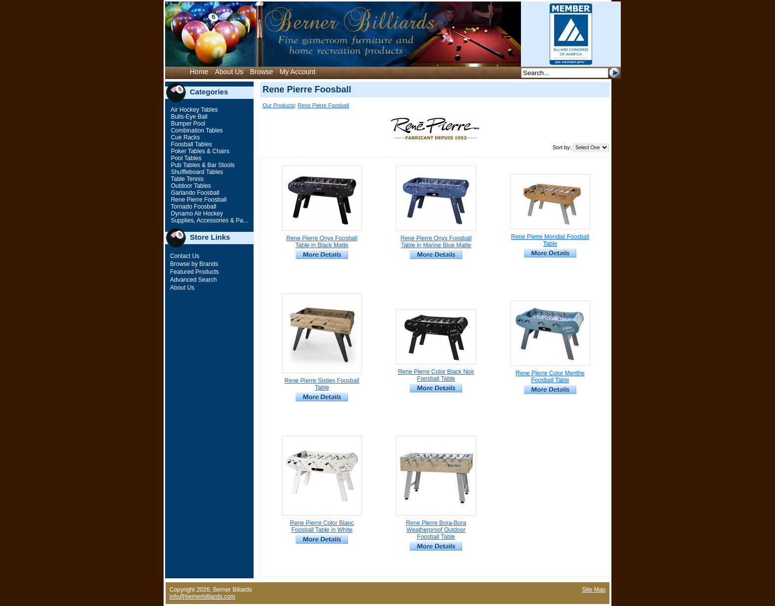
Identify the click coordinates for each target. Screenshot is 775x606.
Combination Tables (196, 130)
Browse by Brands (194, 263)
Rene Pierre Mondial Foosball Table (550, 240)
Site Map (593, 589)
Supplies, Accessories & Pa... (208, 220)
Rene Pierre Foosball (197, 199)
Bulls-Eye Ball (188, 116)
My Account (297, 72)
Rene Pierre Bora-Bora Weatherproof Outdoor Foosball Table (436, 529)
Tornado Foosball (192, 206)
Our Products (278, 105)
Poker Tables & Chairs (199, 151)
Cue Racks (184, 137)
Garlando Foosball (194, 192)
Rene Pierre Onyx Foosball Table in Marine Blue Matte (436, 242)
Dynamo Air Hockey (196, 213)
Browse (261, 72)
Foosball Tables (190, 144)
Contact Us (184, 256)
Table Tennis (186, 178)
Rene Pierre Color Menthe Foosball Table (550, 377)
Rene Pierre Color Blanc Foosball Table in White (322, 526)
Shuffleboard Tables (196, 172)
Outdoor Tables (190, 185)
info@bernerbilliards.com (202, 596)
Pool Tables (185, 158)
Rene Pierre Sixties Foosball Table (322, 384)
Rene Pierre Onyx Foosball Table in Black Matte (321, 242)
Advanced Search (193, 279)
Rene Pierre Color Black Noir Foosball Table (436, 375)
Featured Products (194, 271)
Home (199, 72)
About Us (229, 72)
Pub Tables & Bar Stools (202, 165)
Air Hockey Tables (193, 109)
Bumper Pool (187, 123)
